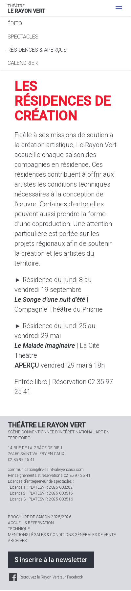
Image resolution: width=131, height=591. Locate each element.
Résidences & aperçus (37, 50)
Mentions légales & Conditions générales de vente (62, 534)
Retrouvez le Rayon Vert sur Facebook (45, 577)
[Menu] (118, 8)
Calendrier (23, 63)
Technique (19, 529)
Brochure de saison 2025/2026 (39, 517)
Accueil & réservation (31, 523)
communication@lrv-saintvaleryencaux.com (46, 469)
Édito (15, 23)
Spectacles (23, 37)
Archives (17, 540)
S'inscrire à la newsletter (50, 560)
